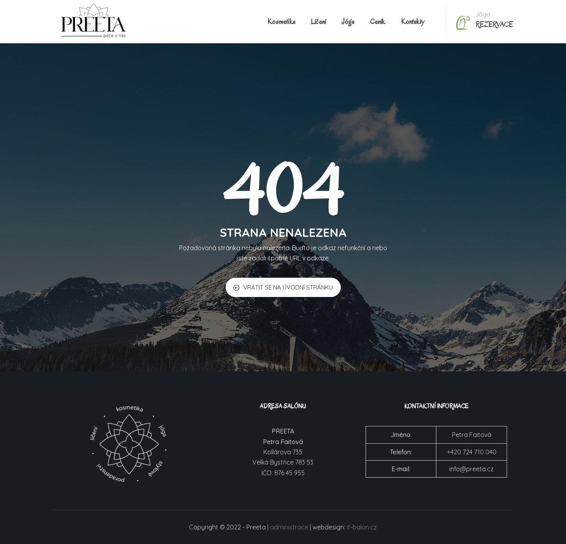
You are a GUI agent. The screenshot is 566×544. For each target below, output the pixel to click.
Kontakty (412, 21)
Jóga (348, 21)
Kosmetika (281, 21)
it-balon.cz (362, 527)
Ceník (377, 21)
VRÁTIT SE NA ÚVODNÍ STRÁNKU (283, 287)
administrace (289, 527)
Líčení (318, 21)
